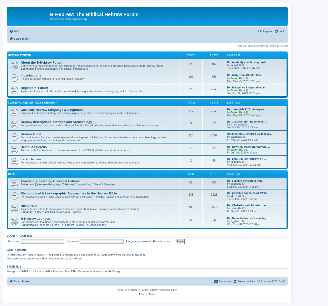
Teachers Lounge (47, 224)
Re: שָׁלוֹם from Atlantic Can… (245, 75)
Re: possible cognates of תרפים (247, 192)
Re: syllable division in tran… (245, 180)
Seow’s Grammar (103, 184)
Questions (80, 68)
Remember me (164, 241)
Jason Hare (238, 78)
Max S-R (236, 196)
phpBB (134, 290)
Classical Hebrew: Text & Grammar (32, 102)
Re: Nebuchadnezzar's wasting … (248, 218)
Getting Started (19, 55)
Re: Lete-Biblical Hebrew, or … (246, 158)
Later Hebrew (31, 159)
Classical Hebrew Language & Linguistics (52, 110)
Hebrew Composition (76, 184)
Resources (29, 206)
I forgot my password (138, 241)
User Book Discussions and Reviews (57, 211)
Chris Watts (237, 124)
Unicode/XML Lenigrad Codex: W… (249, 133)
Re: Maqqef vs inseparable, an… (247, 87)
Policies (65, 68)
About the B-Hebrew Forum (41, 62)
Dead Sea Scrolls (34, 147)
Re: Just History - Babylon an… (247, 121)
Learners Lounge (72, 224)
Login (11, 235)
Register (25, 235)
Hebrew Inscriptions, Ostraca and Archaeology (56, 122)
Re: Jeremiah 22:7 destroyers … (247, 109)
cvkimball (236, 136)
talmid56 (236, 65)
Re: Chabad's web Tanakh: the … (248, 205)
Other (12, 174)
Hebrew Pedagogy (47, 184)
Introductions (31, 75)
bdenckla (236, 183)
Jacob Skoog (111, 271)
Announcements (46, 68)
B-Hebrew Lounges (35, 218)
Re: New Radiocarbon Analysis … (248, 146)
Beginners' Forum (34, 88)
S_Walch (236, 221)
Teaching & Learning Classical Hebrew (50, 181)
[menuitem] (14, 31)
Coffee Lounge (95, 224)
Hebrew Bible (31, 134)
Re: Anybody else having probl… (248, 62)
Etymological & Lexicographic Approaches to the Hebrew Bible (69, 193)
